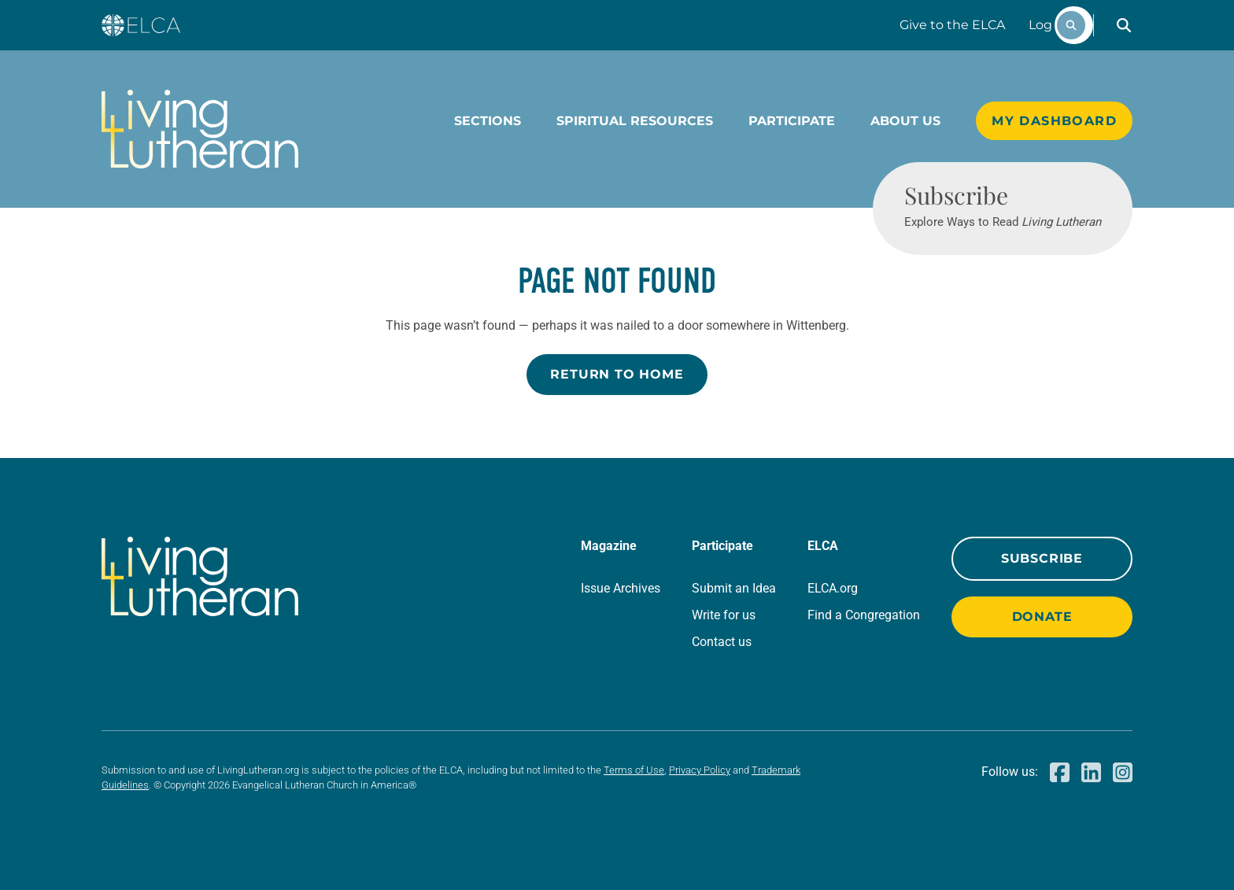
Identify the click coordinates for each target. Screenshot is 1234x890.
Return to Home (616, 374)
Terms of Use (634, 770)
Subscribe (1042, 558)
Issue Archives (620, 588)
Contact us (722, 641)
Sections (487, 120)
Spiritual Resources (634, 120)
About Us (905, 120)
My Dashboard (1054, 120)
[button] (1124, 25)
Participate (791, 120)
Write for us (724, 614)
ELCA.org (832, 588)
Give (952, 24)
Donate (1042, 616)
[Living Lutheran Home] (200, 129)
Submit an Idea (734, 588)
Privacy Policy (699, 770)
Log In (1048, 24)
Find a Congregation (863, 614)
